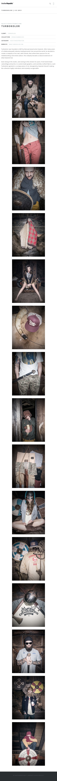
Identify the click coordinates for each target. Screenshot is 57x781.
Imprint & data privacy (36, 775)
